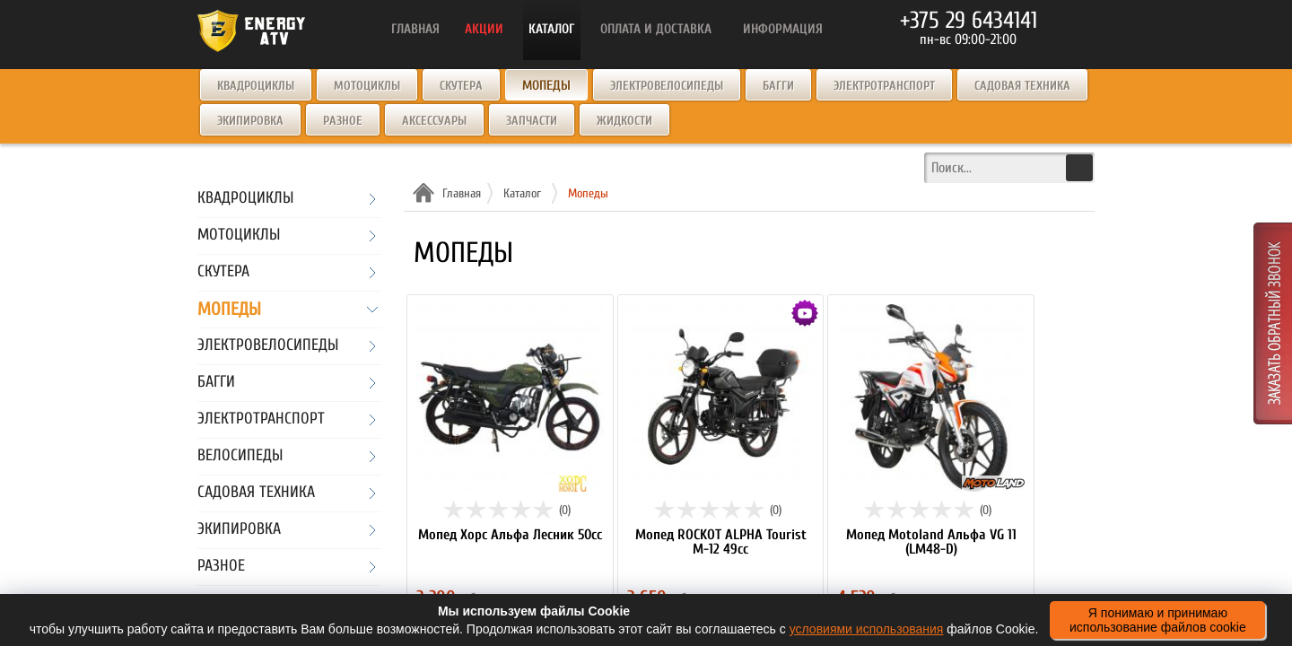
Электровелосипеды (666, 85)
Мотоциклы (367, 85)
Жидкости (624, 120)
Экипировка (250, 120)
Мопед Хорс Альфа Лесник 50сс (510, 535)
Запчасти (531, 120)
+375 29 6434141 (968, 20)
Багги (778, 85)
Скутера (461, 85)
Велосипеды (240, 456)
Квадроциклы (255, 85)
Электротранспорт (884, 85)
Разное (342, 120)
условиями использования (867, 629)
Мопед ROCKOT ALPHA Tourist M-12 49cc (721, 542)
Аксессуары (434, 120)
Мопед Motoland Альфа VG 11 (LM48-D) (931, 542)
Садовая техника (1022, 85)
